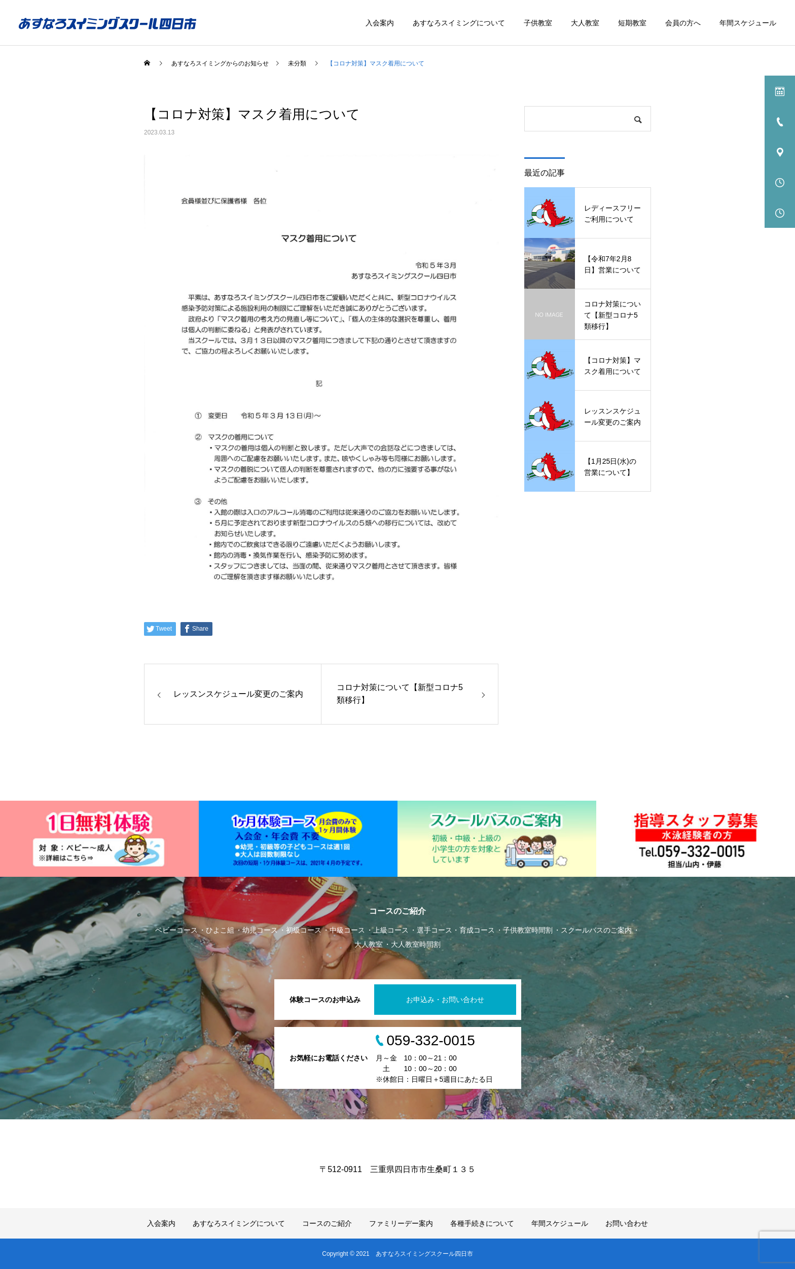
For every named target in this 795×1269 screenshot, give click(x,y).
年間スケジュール (747, 23)
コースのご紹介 (327, 1223)
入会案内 (380, 23)
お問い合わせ (626, 1223)
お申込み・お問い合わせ (445, 1000)
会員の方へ (683, 23)
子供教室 (538, 23)
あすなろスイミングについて (459, 23)
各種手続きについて (482, 1223)
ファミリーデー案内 (401, 1223)
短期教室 (632, 23)
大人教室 (585, 23)
